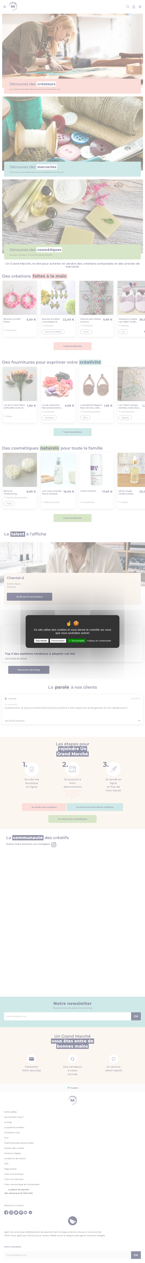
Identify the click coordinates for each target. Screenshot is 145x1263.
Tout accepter (76, 641)
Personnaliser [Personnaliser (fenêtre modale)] (58, 641)
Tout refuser (41, 641)
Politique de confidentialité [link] (99, 641)
